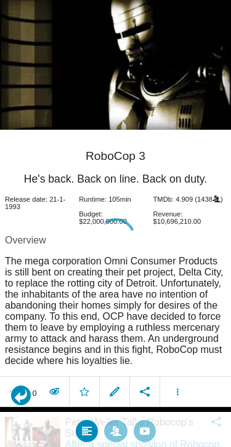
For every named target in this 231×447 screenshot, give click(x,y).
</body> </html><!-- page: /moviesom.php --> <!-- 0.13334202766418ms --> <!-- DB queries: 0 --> (115, 223)
